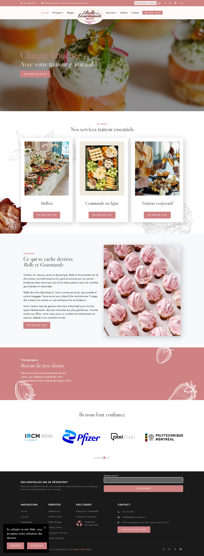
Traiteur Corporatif (56, 538)
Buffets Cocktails (55, 516)
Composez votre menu (57, 532)
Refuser (15, 545)
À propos (57, 12)
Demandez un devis (145, 3)
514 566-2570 (29, 3)
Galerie (124, 12)
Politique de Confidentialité (87, 511)
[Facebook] (165, 3)
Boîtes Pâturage (54, 522)
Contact (135, 12)
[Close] (44, 528)
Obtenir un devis (35, 74)
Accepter (37, 545)
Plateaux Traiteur (55, 527)
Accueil (45, 12)
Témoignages (26, 522)
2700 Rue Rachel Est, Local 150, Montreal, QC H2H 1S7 (145, 522)
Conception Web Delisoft (80, 549)
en (182, 3)
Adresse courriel (143, 478)
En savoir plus (47, 215)
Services (111, 12)
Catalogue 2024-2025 (134, 529)
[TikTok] (175, 549)
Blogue (70, 12)
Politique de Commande (86, 516)
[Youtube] (180, 549)
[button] (95, 458)
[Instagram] (170, 3)
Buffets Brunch (54, 511)
